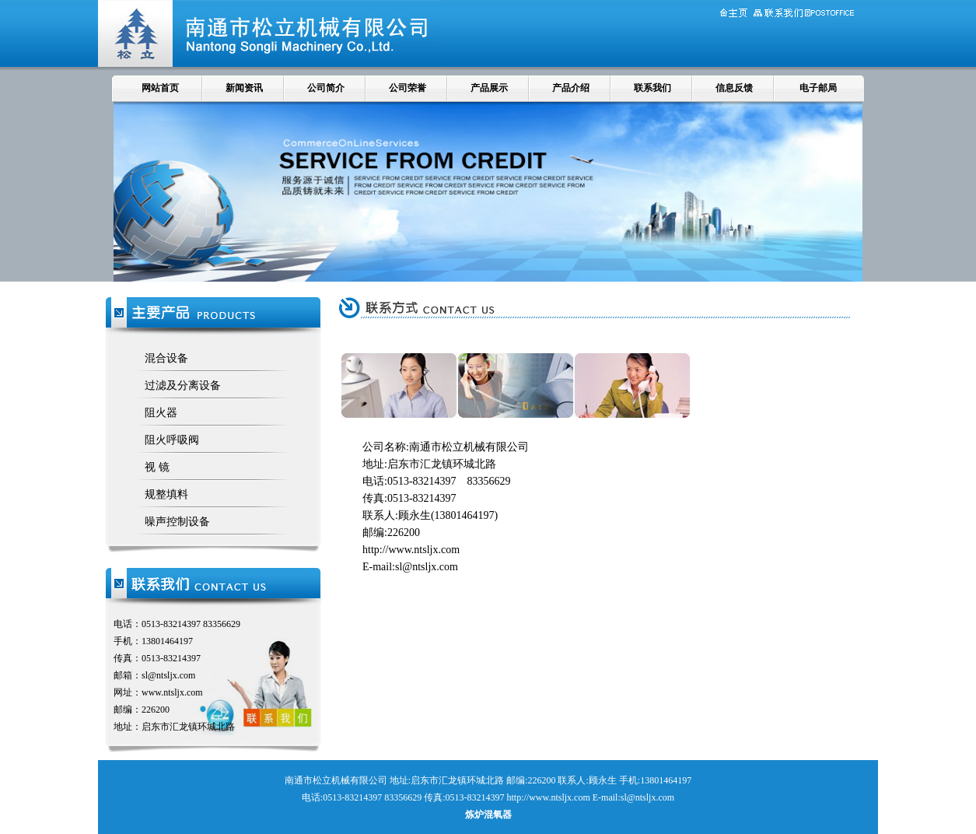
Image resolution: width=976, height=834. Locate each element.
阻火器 (161, 413)
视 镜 (157, 467)
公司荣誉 (407, 87)
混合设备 (166, 358)
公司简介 (326, 87)
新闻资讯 (244, 87)
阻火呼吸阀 (172, 440)
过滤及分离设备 (183, 385)
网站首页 (160, 87)
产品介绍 (570, 87)
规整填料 (166, 494)
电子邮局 (818, 87)
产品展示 (489, 87)
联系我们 (652, 87)
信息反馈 (734, 87)
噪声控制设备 (177, 521)
